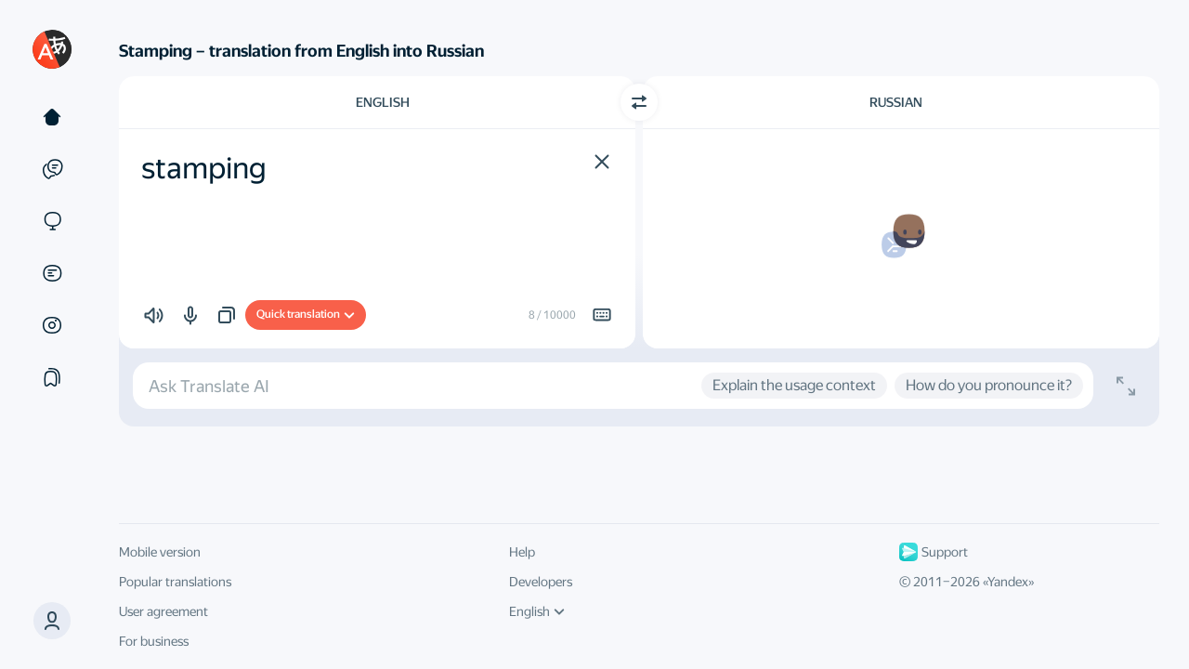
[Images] (52, 325)
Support (933, 552)
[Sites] (52, 221)
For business (154, 641)
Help (522, 551)
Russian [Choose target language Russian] (895, 102)
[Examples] (52, 169)
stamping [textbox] (204, 168)
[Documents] (52, 273)
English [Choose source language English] (383, 102)
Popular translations (175, 581)
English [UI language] (537, 611)
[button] (52, 620)
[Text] (52, 117)
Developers (540, 581)
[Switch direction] (639, 102)
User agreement (163, 611)
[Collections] (52, 377)
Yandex (1007, 581)
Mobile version (160, 551)
